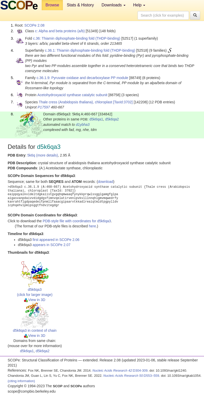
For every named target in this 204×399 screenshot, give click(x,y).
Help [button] (139, 5)
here (92, 226)
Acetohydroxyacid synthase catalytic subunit (72, 95)
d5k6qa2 (112, 119)
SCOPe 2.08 (34, 25)
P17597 (44, 107)
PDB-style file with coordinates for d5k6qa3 (77, 221)
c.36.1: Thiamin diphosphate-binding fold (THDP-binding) (90, 50)
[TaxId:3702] (123, 102)
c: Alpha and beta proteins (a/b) (60, 31)
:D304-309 (120, 370)
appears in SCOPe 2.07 (52, 245)
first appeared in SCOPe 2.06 (56, 240)
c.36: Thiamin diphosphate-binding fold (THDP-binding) (76, 38)
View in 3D (34, 300)
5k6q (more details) (42, 155)
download (105, 182)
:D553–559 (131, 376)
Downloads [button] (113, 5)
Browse (52, 5)
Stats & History (80, 5)
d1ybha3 (83, 125)
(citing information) (21, 381)
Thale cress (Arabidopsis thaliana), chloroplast (75, 102)
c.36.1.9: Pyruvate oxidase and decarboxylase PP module (82, 78)
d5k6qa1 (96, 119)
